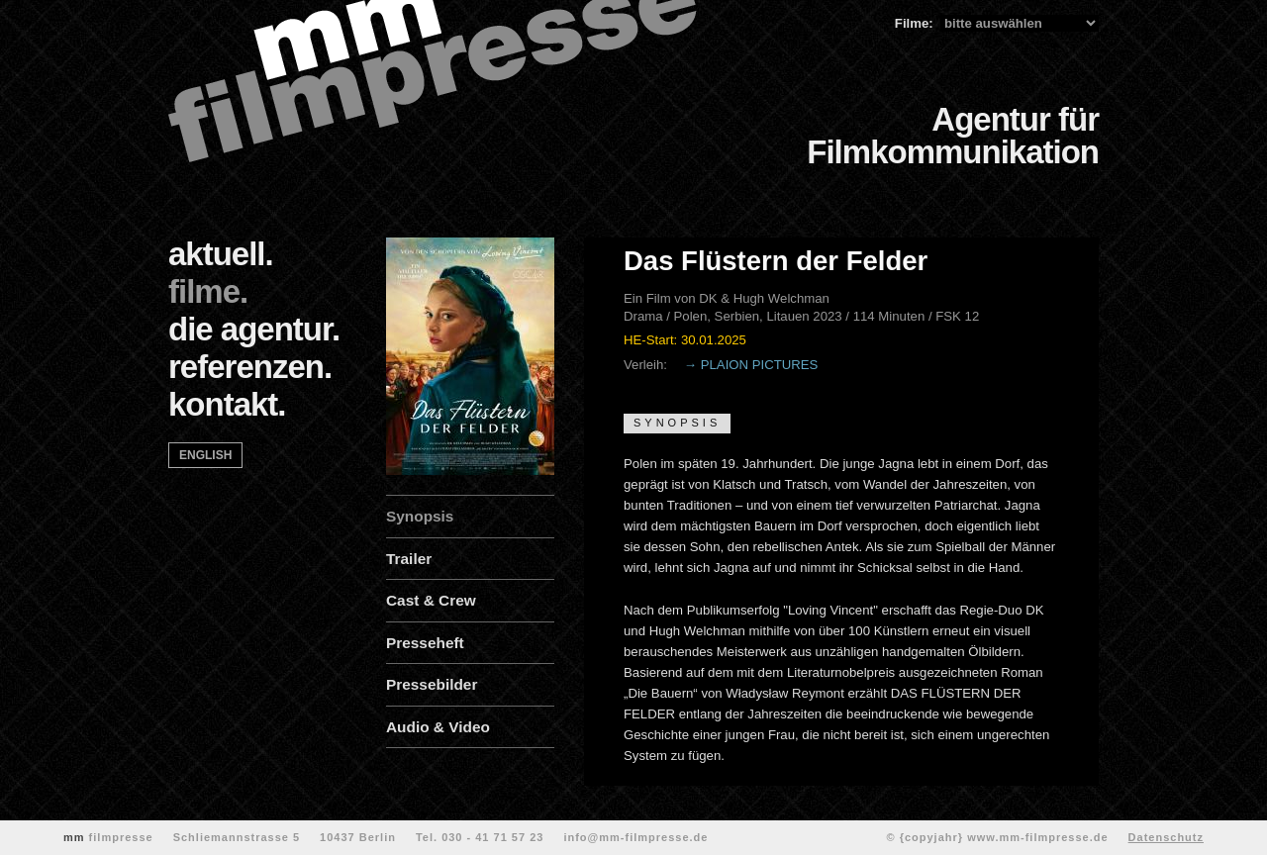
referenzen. (250, 366)
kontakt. (227, 404)
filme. (207, 291)
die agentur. (254, 329)
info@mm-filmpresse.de (635, 837)
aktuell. (220, 254)
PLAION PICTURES (760, 364)
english (205, 455)
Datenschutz (1166, 837)
